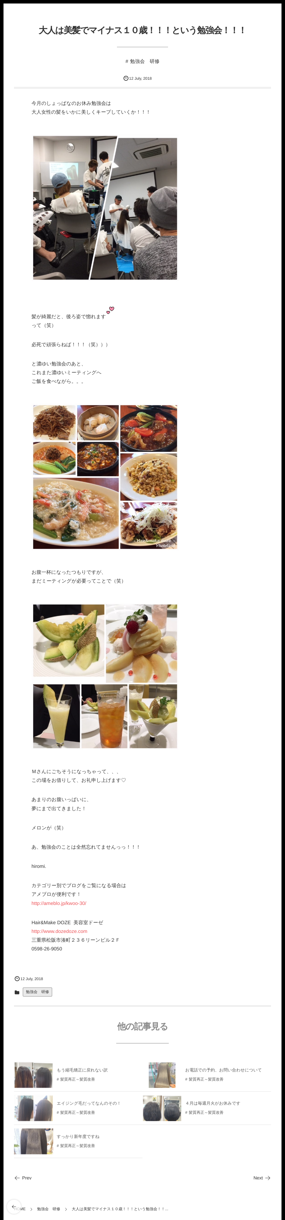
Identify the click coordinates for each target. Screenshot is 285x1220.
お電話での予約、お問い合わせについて (223, 1072)
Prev (23, 1177)
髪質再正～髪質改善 (77, 1081)
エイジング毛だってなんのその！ (89, 1105)
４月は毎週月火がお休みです (213, 1105)
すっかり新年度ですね (78, 1138)
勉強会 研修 (144, 61)
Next (262, 1177)
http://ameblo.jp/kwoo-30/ (59, 903)
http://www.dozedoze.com (60, 931)
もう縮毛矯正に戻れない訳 (82, 1072)
